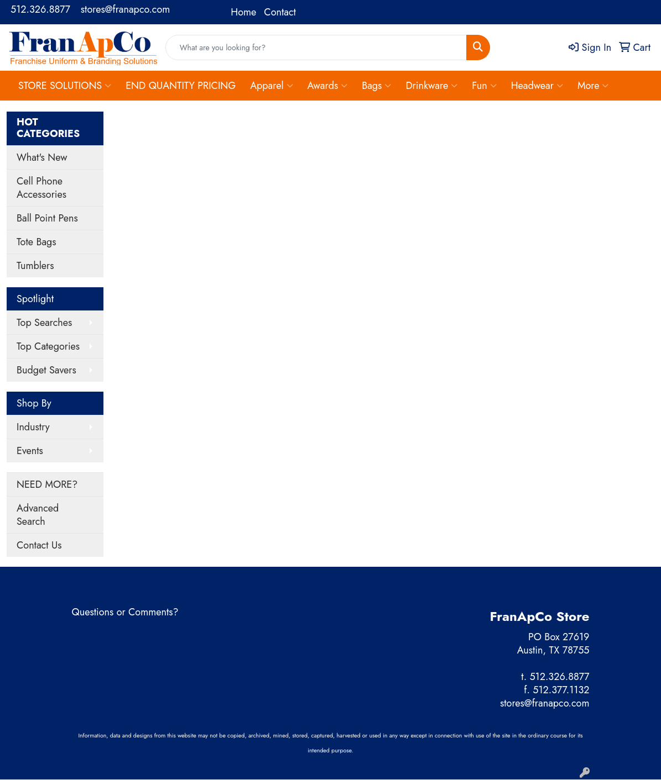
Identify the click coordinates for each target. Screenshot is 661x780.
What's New (42, 157)
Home (243, 12)
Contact (280, 12)
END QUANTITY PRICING (181, 85)
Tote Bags (36, 242)
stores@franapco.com (125, 9)
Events (30, 451)
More (593, 85)
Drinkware (431, 85)
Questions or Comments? (125, 612)
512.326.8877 (40, 9)
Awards (328, 85)
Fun (484, 85)
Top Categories (48, 346)
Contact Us (39, 545)
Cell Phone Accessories (41, 188)
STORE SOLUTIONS (64, 85)
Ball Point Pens (47, 218)
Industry (33, 427)
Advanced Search (38, 515)
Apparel (271, 85)
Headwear (537, 85)
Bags (376, 85)
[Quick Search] (316, 47)
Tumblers (35, 266)
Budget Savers (46, 370)
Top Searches (44, 322)
